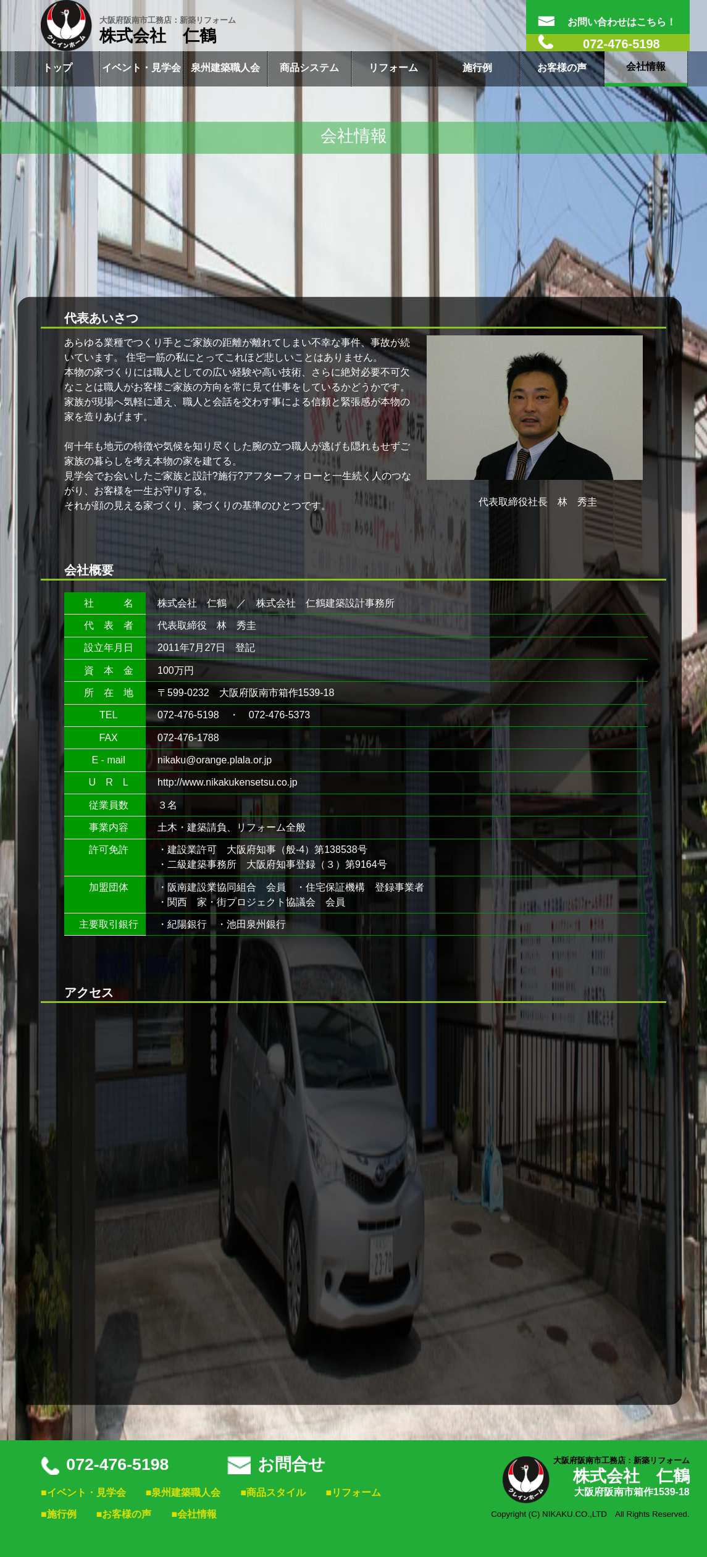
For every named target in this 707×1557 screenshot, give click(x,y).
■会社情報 (194, 1514)
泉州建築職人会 (225, 67)
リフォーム (393, 67)
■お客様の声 (124, 1514)
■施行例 (59, 1514)
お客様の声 (562, 67)
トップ (57, 67)
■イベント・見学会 (83, 1492)
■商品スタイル (273, 1492)
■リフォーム (353, 1492)
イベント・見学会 (141, 67)
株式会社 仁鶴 (167, 29)
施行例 (477, 67)
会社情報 (646, 66)
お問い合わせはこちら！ (607, 21)
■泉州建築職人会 (183, 1492)
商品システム (309, 67)
